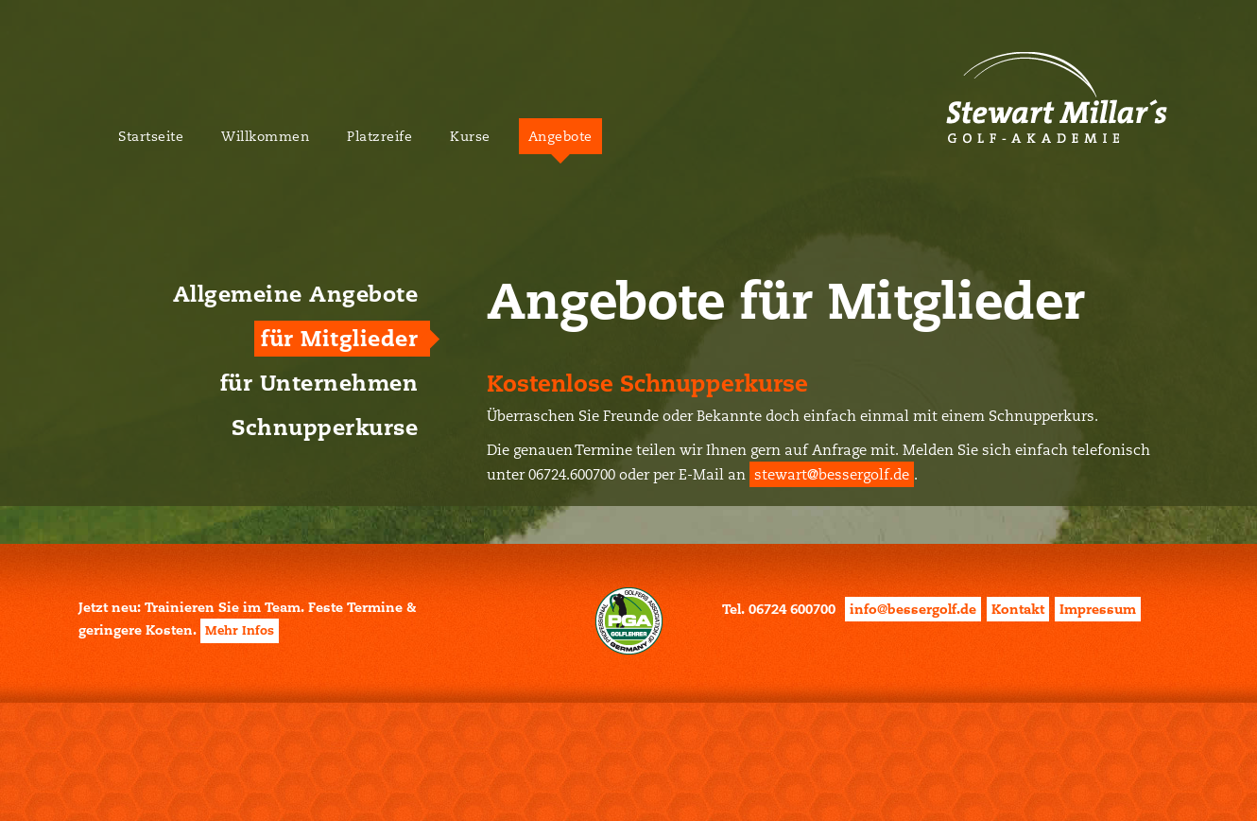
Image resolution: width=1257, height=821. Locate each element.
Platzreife (379, 136)
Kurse (470, 136)
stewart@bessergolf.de (831, 474)
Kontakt (1017, 609)
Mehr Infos (239, 630)
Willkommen (265, 136)
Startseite (150, 136)
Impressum (1097, 609)
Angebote (560, 136)
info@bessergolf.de (913, 609)
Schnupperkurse (325, 427)
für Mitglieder (339, 338)
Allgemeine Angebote (296, 294)
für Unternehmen (319, 383)
